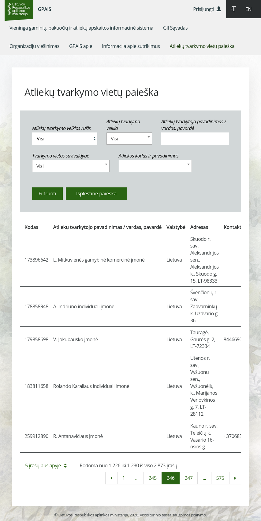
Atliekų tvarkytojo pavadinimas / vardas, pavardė (193, 125)
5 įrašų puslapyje (45, 465)
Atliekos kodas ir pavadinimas (149, 155)
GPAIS (44, 9)
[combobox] (129, 138)
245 (153, 478)
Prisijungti (207, 9)
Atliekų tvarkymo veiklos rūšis (61, 128)
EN (248, 9)
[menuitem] (81, 28)
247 (188, 478)
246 (171, 478)
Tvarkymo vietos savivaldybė (60, 155)
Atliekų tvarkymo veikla (123, 125)
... (136, 478)
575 (220, 478)
